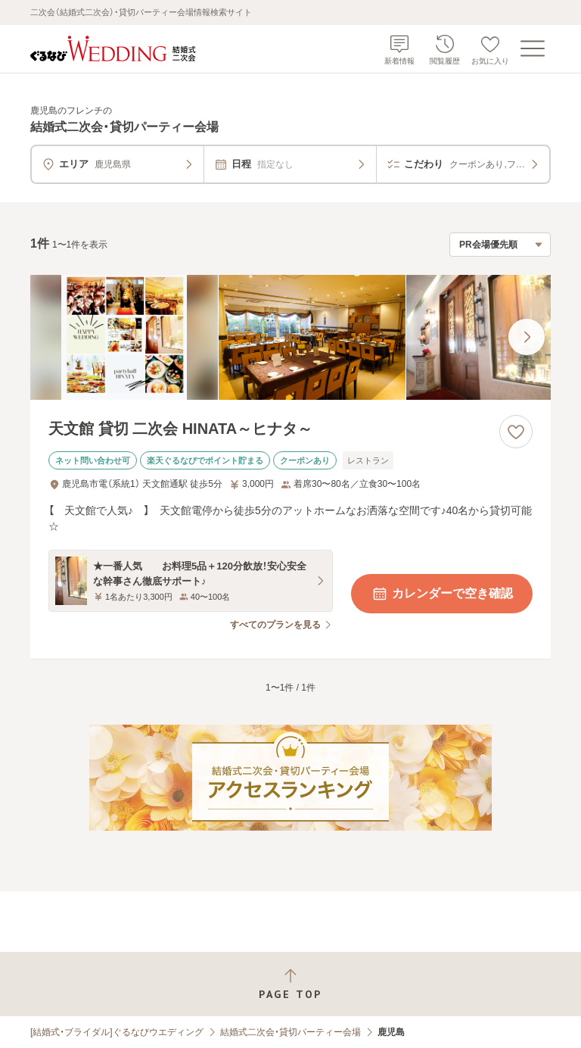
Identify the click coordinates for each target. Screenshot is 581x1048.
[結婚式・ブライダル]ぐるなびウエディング (117, 1032)
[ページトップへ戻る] (290, 984)
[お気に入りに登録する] (516, 431)
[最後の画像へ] (526, 337)
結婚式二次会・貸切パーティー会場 (290, 1032)
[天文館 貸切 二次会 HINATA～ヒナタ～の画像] (290, 337)
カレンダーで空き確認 (442, 594)
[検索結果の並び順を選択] (500, 244)
